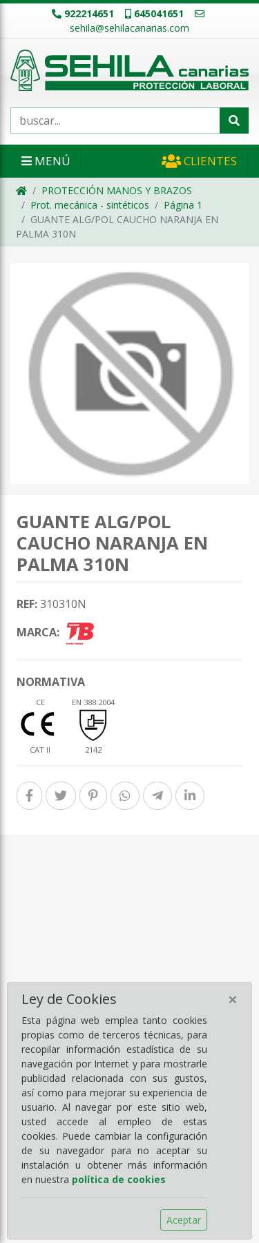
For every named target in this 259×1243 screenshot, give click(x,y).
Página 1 (183, 204)
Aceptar (183, 1219)
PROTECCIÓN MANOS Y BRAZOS (116, 190)
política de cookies (119, 1179)
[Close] (232, 999)
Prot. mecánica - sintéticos (89, 204)
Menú (45, 161)
